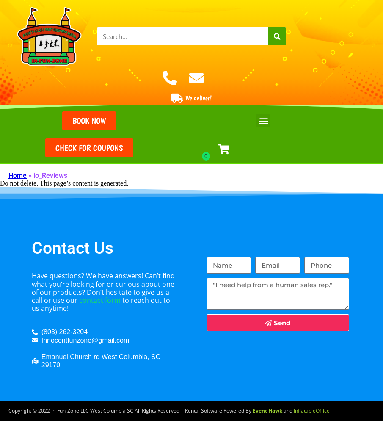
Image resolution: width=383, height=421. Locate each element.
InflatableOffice (312, 410)
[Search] (277, 36)
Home (17, 176)
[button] (263, 120)
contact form (100, 300)
